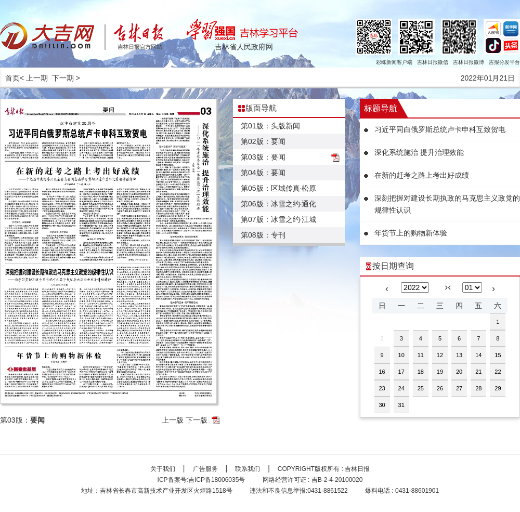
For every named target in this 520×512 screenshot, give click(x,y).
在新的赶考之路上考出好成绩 (421, 175)
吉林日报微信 (432, 62)
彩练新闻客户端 (394, 62)
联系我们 (247, 468)
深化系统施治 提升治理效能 (419, 152)
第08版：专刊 (263, 235)
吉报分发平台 (504, 62)
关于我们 (162, 468)
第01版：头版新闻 (270, 126)
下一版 (196, 420)
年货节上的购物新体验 (410, 233)
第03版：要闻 (263, 157)
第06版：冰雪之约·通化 (278, 204)
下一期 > (66, 78)
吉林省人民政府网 (244, 47)
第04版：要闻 (263, 172)
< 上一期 (34, 78)
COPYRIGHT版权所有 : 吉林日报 (324, 468)
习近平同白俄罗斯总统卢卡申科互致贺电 (439, 129)
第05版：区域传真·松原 (278, 188)
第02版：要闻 (263, 141)
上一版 (173, 420)
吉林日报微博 (468, 62)
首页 (12, 78)
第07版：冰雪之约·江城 (278, 219)
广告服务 (205, 468)
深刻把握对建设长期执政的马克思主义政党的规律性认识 (447, 204)
